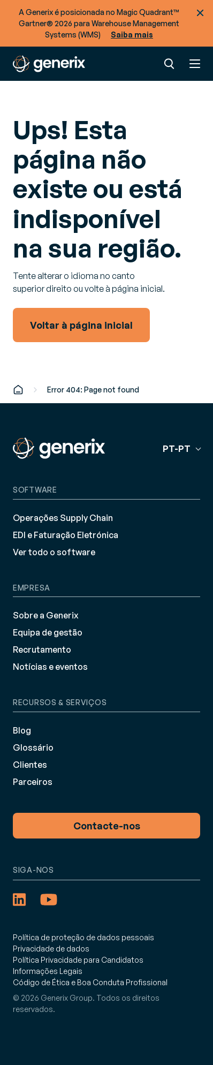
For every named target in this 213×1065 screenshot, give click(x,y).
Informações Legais (47, 971)
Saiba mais (132, 34)
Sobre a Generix (46, 615)
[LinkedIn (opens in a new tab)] (19, 899)
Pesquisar (169, 63)
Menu (194, 63)
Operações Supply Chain (63, 517)
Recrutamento (42, 649)
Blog (22, 730)
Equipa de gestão (47, 632)
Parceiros (32, 781)
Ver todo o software (54, 552)
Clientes (30, 764)
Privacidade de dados (51, 948)
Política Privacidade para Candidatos (78, 959)
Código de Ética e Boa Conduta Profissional (90, 982)
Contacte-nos (106, 826)
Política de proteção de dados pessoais (83, 937)
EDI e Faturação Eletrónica (65, 535)
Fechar (200, 13)
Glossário (33, 747)
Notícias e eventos (50, 666)
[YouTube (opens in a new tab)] (48, 899)
